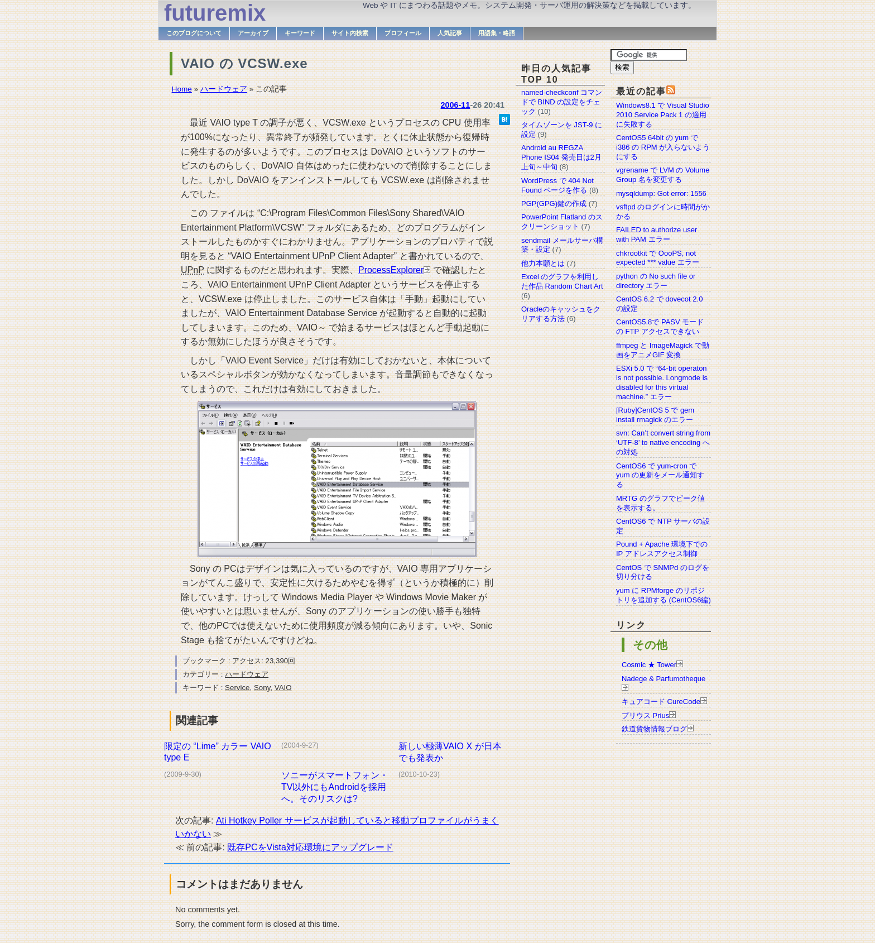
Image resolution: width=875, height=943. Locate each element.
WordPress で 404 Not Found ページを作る (557, 185)
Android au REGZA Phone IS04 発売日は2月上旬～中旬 (561, 157)
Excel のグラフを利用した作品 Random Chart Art (562, 281)
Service (237, 687)
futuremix (215, 13)
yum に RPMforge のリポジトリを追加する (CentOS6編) (663, 595)
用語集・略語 (496, 33)
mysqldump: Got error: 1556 (661, 193)
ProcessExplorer (391, 270)
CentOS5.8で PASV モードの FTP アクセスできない (660, 327)
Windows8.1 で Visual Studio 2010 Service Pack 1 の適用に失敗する (662, 114)
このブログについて (194, 33)
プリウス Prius (645, 715)
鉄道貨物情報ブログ (654, 729)
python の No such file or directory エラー (655, 281)
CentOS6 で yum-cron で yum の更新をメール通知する (660, 475)
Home (182, 89)
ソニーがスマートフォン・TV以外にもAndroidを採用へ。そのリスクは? (334, 786)
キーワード (300, 33)
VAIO (283, 687)
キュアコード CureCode (661, 701)
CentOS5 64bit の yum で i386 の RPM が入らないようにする (663, 147)
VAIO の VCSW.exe (244, 63)
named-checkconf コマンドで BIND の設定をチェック (561, 102)
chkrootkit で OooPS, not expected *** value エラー (657, 258)
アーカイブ (253, 33)
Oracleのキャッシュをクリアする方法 (560, 314)
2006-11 (455, 104)
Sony (262, 687)
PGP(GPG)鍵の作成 (553, 203)
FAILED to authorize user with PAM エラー (656, 234)
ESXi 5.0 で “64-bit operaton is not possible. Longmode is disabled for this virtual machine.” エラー (662, 382)
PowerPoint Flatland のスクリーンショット (562, 222)
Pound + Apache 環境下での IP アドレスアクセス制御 (662, 549)
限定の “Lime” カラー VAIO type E (217, 751)
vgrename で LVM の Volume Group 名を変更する (662, 175)
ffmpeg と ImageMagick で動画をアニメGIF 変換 (662, 350)
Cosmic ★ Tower (649, 664)
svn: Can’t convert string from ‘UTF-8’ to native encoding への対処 (663, 442)
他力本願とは (543, 263)
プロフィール (402, 33)
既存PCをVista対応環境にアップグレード (310, 847)
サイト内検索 (349, 33)
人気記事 (450, 33)
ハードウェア (223, 89)
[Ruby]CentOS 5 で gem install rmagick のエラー (655, 415)
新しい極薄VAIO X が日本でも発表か (450, 752)
